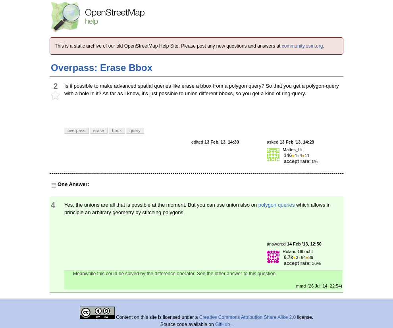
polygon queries (276, 205)
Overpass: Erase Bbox (101, 67)
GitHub (223, 324)
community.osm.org (302, 46)
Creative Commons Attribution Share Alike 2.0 (247, 317)
